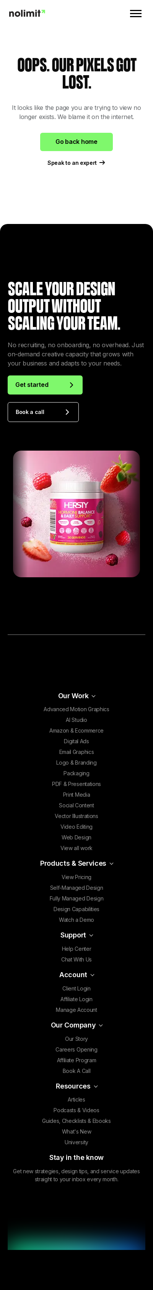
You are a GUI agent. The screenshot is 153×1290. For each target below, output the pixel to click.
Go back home (76, 141)
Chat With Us (76, 959)
